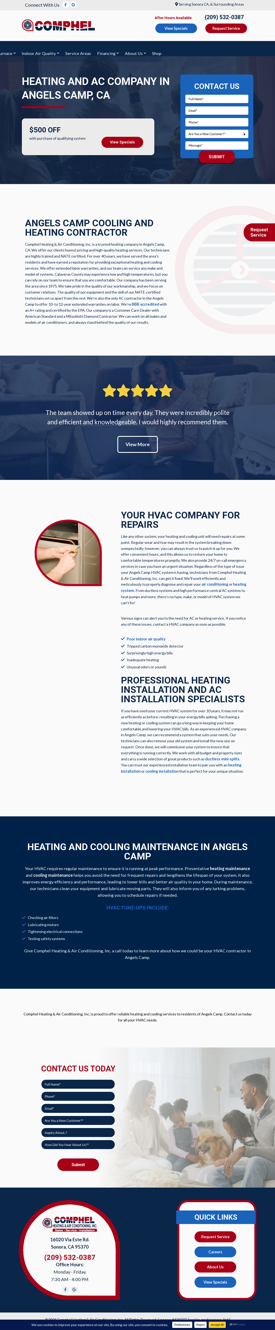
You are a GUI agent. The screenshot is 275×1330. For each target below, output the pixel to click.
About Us (229, 47)
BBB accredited (145, 302)
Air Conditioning (43, 47)
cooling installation (161, 768)
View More (137, 442)
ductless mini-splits (221, 756)
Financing (202, 47)
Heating (75, 47)
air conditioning (215, 582)
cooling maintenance (53, 872)
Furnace (100, 47)
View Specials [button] (176, 28)
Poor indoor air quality (146, 637)
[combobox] (216, 131)
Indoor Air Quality (134, 47)
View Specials (122, 138)
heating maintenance (230, 865)
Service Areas (173, 47)
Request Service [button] (226, 28)
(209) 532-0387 (224, 17)
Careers (215, 1249)
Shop (252, 47)
